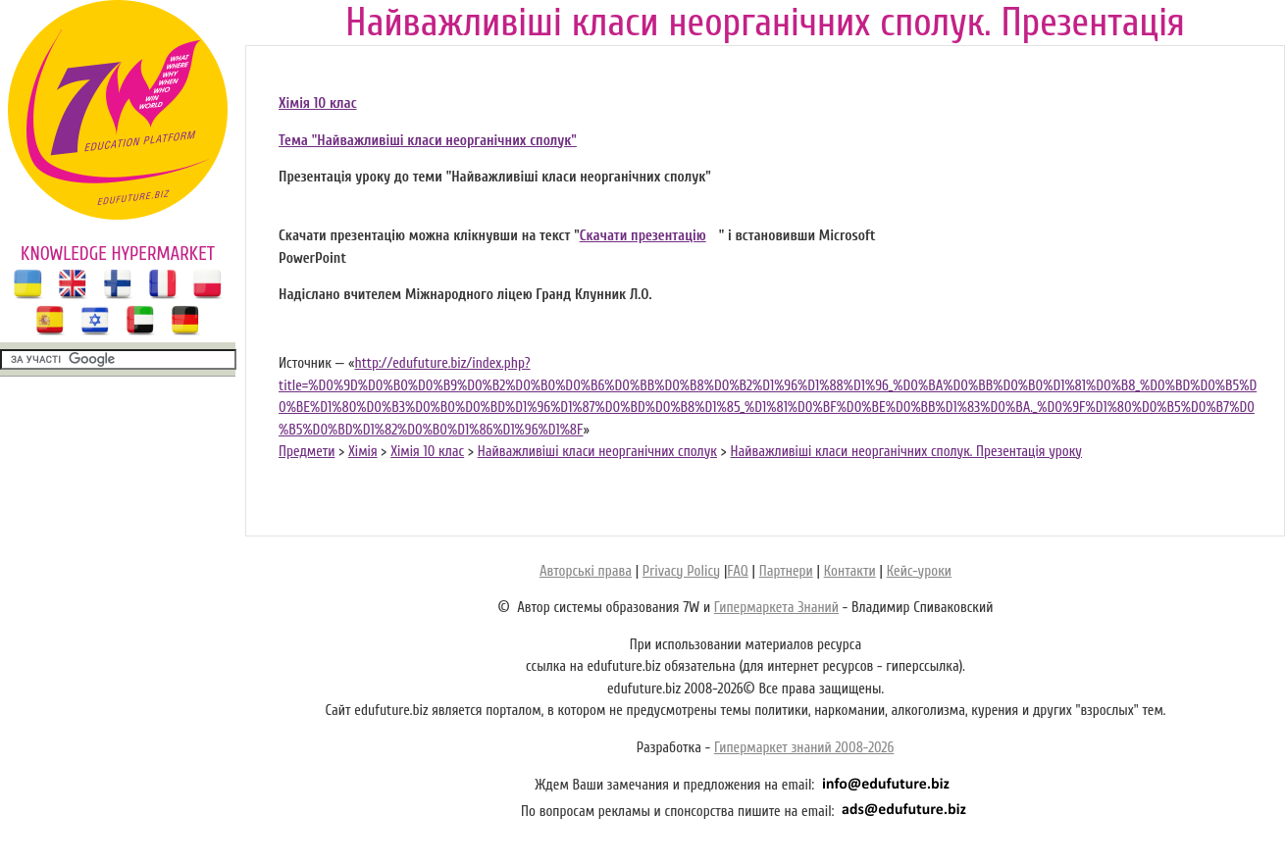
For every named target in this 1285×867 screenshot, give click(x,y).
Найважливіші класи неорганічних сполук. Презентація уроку (907, 451)
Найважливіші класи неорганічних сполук (597, 451)
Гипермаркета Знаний (776, 607)
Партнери (786, 571)
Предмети (306, 451)
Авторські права (586, 571)
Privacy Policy (681, 571)
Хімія (363, 451)
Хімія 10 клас (318, 103)
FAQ (737, 571)
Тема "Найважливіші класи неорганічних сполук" (428, 140)
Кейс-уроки (919, 571)
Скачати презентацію (643, 236)
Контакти (850, 571)
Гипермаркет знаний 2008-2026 (804, 748)
